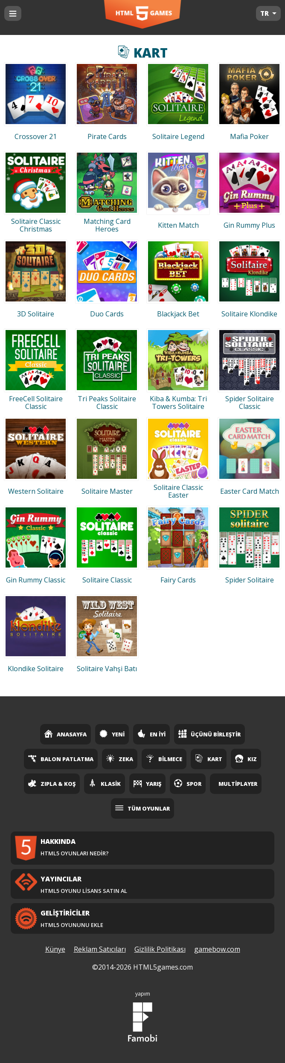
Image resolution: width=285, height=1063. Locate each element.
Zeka (119, 758)
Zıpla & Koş (52, 783)
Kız (246, 758)
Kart (208, 758)
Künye (55, 949)
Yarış (147, 783)
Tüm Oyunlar (142, 808)
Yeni (112, 734)
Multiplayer (237, 784)
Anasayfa (65, 734)
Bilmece (164, 758)
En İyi (151, 734)
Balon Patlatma (60, 758)
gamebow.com (217, 949)
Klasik (104, 783)
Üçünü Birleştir (209, 734)
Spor (187, 783)
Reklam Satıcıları (100, 949)
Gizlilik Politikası (160, 949)
